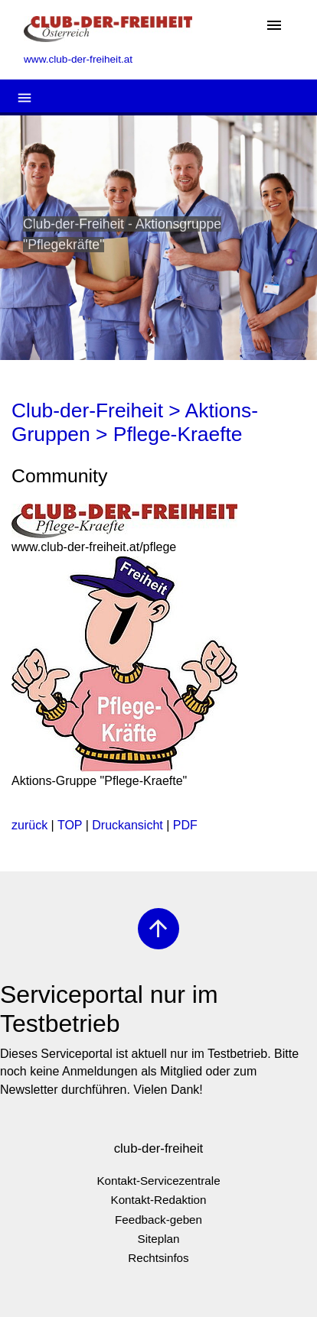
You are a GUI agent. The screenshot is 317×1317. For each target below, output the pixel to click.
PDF (185, 825)
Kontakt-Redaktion (159, 1199)
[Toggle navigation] (274, 26)
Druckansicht (127, 825)
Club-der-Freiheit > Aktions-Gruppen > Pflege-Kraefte (134, 422)
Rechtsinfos (158, 1257)
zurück (29, 825)
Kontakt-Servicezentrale (158, 1180)
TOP (69, 825)
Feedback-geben (158, 1219)
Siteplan (159, 1238)
